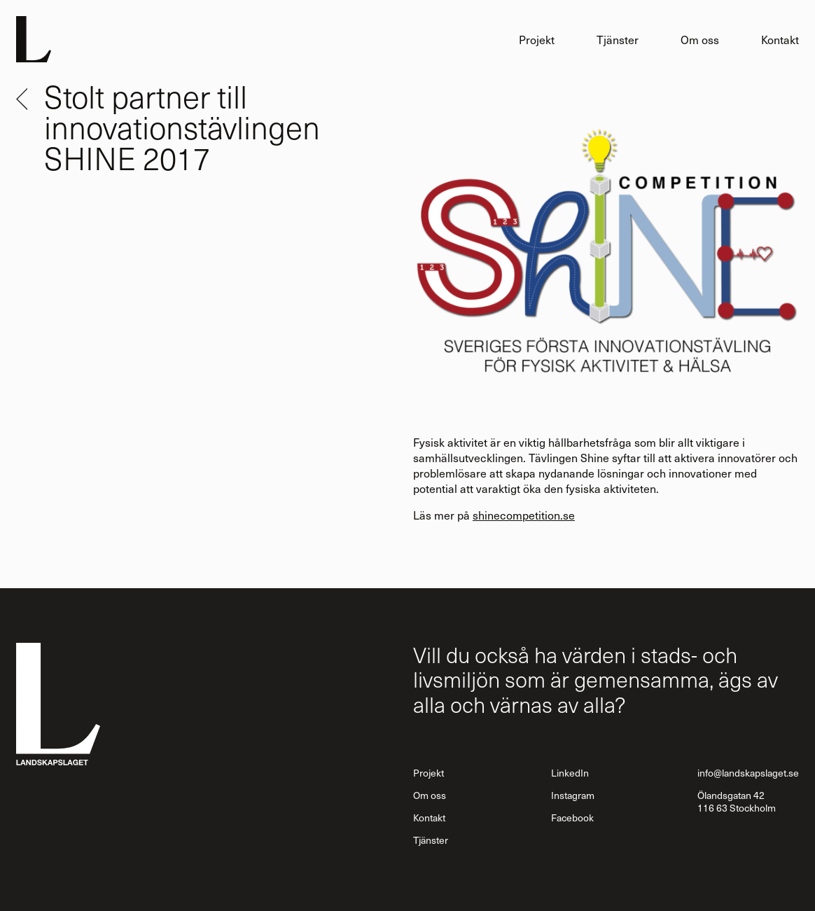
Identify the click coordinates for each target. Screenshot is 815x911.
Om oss (700, 39)
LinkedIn (570, 772)
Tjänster (618, 39)
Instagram (572, 795)
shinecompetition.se (524, 514)
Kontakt (780, 39)
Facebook (572, 817)
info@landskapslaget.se (748, 772)
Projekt (537, 39)
